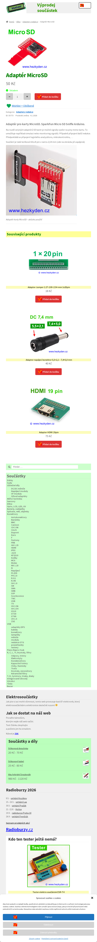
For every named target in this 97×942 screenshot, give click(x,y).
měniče (14, 637)
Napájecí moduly (19, 491)
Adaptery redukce (30, 21)
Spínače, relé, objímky (18, 511)
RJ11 (13, 578)
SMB (13, 591)
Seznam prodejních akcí (18, 823)
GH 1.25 (14, 545)
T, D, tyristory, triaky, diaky (20, 676)
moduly (15, 640)
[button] (92, 898)
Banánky (15, 520)
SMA (13, 588)
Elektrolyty (16, 658)
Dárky (10, 480)
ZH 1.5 (14, 619)
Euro (13, 535)
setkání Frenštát (20, 816)
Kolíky (14, 558)
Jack (13, 553)
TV (12, 603)
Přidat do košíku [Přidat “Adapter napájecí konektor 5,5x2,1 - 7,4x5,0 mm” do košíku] (51, 371)
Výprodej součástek (47, 7)
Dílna (18, 21)
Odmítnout (48, 924)
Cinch (14, 530)
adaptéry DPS (18, 627)
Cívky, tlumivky (18, 666)
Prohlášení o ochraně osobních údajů (55, 938)
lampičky (15, 635)
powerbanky (17, 645)
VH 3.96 (14, 606)
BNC (13, 522)
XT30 (13, 614)
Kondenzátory (18, 661)
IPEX (13, 550)
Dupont (15, 532)
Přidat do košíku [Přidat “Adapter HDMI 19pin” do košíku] (51, 444)
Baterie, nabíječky (16, 509)
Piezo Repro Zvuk (15, 650)
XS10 (13, 611)
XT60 (13, 616)
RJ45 (13, 581)
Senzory (11, 501)
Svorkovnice (17, 596)
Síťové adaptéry (19, 496)
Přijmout (48, 917)
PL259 (14, 573)
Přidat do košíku (50, 96)
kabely (14, 629)
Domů (11, 21)
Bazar (10, 686)
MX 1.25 (14, 565)
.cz (19, 829)
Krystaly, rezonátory (21, 671)
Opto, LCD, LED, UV (16, 506)
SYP (13, 593)
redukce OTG (17, 642)
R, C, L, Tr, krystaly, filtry (19, 652)
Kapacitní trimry (19, 663)
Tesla (9, 683)
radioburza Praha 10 (21, 813)
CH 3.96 (14, 527)
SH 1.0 (14, 583)
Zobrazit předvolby (48, 932)
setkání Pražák (19, 805)
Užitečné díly (13, 485)
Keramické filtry (19, 673)
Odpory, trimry (18, 656)
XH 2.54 (14, 608)
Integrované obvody (17, 678)
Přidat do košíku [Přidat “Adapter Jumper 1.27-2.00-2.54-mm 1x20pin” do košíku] (51, 299)
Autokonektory (19, 517)
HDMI (13, 548)
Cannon (15, 525)
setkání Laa (21, 802)
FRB (13, 542)
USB (13, 601)
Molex (14, 563)
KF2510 (14, 555)
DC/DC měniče (18, 488)
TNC (13, 598)
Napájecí (15, 570)
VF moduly (16, 494)
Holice (18, 809)
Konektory (12, 514)
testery (14, 647)
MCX (13, 560)
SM (12, 586)
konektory (16, 632)
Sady (9, 483)
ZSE (13, 621)
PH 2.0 (14, 575)
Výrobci (11, 681)
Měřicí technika (14, 499)
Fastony (15, 540)
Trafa (14, 668)
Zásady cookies (34, 938)
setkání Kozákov (19, 798)
